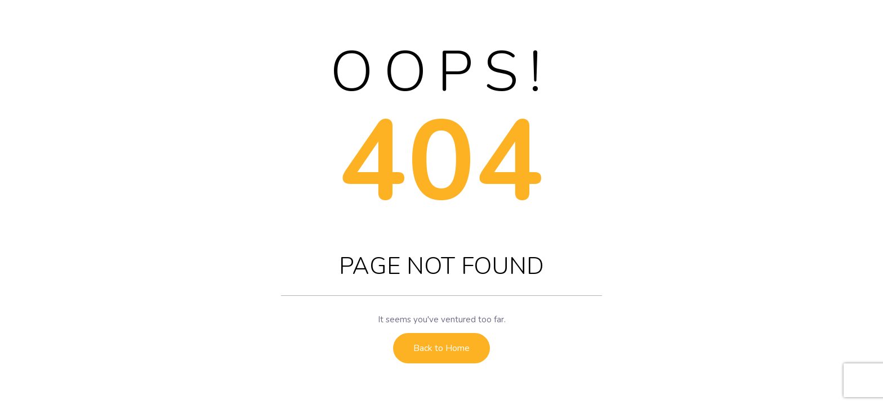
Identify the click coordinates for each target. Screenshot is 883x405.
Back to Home (441, 348)
